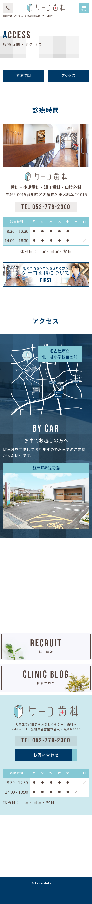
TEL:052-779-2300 (46, 207)
